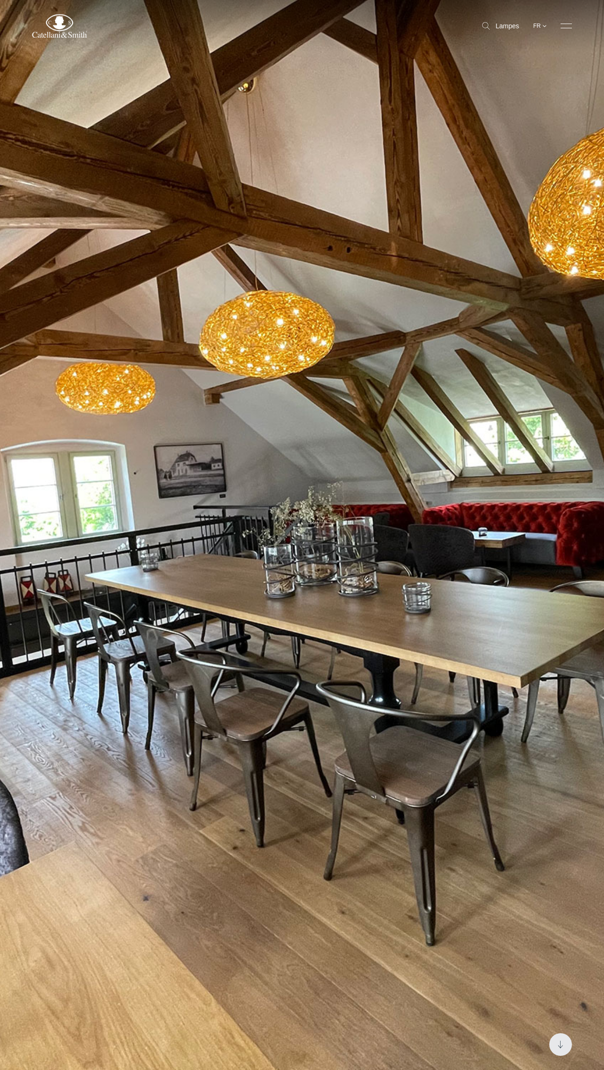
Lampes (500, 26)
